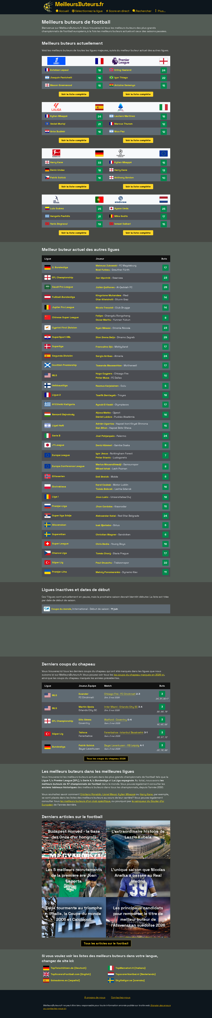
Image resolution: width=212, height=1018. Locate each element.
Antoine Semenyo (124, 85)
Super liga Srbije (62, 515)
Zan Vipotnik (103, 277)
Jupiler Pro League (63, 307)
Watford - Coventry (115, 719)
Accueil (62, 11)
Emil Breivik (102, 476)
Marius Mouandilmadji (108, 464)
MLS (54, 375)
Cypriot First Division (64, 327)
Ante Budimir (57, 131)
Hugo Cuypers (104, 373)
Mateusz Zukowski (106, 265)
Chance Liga (59, 553)
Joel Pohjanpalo (105, 435)
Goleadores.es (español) (65, 980)
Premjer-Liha (59, 571)
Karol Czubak (103, 484)
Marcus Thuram (123, 123)
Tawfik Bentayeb (106, 395)
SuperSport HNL (61, 337)
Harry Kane (56, 162)
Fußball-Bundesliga (63, 296)
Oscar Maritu (103, 319)
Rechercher (141, 11)
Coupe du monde (61, 608)
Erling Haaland (122, 69)
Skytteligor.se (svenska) (130, 980)
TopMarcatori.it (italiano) (130, 967)
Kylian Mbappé (58, 116)
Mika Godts (121, 216)
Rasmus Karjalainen (107, 385)
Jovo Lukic (102, 497)
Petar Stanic (103, 457)
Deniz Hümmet (104, 445)
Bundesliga (58, 746)
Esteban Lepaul (59, 69)
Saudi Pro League (62, 286)
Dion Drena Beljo (105, 337)
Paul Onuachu (104, 562)
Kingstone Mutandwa (108, 295)
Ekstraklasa (59, 486)
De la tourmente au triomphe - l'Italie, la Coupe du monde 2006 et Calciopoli (74, 913)
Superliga (57, 346)
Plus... (159, 11)
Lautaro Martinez (124, 116)
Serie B (56, 435)
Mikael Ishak (103, 468)
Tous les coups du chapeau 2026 (106, 758)
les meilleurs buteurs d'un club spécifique (85, 801)
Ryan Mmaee (103, 327)
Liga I (55, 496)
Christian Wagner (106, 534)
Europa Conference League (68, 466)
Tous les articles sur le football (106, 943)
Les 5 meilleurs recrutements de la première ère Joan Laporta (74, 875)
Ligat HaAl (58, 425)
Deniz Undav (57, 169)
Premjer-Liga (59, 506)
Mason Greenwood (61, 85)
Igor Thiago (121, 77)
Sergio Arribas (104, 356)
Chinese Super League (65, 317)
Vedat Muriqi (57, 123)
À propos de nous (94, 997)
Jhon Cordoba (104, 506)
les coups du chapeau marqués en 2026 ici (139, 674)
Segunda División (62, 355)
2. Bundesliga (60, 267)
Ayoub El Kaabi (104, 404)
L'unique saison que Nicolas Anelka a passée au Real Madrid (138, 875)
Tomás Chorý (103, 553)
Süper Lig (57, 562)
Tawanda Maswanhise (109, 365)
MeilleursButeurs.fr (79, 4)
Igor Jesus (102, 453)
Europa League (61, 455)
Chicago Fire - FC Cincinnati (119, 693)
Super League (60, 543)
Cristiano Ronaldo (90, 794)
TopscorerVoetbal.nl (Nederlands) (135, 974)
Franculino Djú (104, 346)
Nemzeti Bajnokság (63, 414)
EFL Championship (62, 277)
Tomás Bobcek (104, 488)
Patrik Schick (58, 177)
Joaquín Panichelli (61, 77)
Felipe (99, 315)
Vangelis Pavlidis (60, 216)
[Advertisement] (106, 636)
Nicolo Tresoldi (104, 307)
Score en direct (117, 11)
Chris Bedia (102, 543)
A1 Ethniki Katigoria (63, 404)
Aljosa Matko (103, 412)
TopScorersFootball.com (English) (71, 974)
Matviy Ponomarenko (108, 572)
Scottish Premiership (64, 365)
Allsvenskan (59, 524)
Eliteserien (58, 476)
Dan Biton (101, 427)
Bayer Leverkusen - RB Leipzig (121, 745)
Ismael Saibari (122, 223)
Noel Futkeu (103, 269)
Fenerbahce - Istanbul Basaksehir (123, 732)
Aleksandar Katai (106, 515)
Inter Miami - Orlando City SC (121, 706)
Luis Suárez (57, 208)
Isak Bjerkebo (103, 525)
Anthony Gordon (124, 177)
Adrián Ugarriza (105, 423)
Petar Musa (102, 377)
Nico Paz (119, 131)
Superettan (59, 534)
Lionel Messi (109, 794)
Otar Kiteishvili (104, 299)
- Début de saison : (81, 609)
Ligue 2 (56, 394)
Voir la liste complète (73, 94)
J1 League (58, 445)
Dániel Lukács (104, 416)
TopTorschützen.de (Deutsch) (68, 967)
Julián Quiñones (105, 287)
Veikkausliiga (60, 385)
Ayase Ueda (121, 208)
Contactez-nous (120, 997)
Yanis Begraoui (59, 223)
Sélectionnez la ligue (87, 11)
